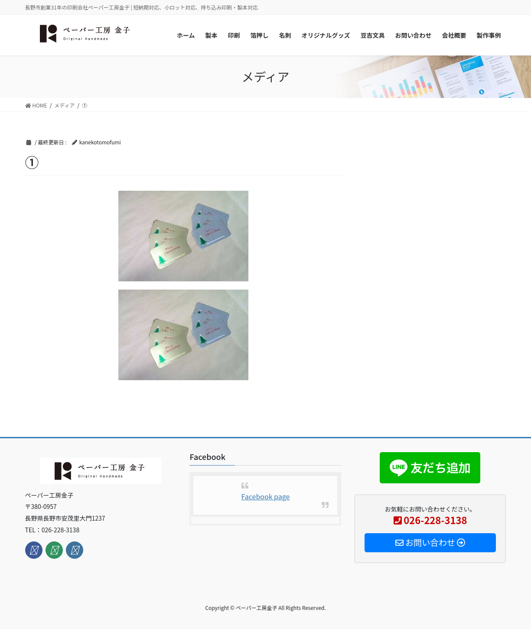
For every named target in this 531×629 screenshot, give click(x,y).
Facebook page (265, 496)
